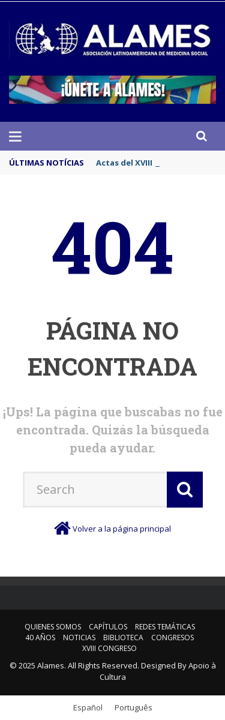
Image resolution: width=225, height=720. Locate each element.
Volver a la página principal (122, 528)
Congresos (172, 637)
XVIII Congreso (109, 648)
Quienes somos (53, 627)
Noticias (79, 637)
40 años (40, 637)
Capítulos (108, 627)
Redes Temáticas (165, 627)
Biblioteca (123, 637)
